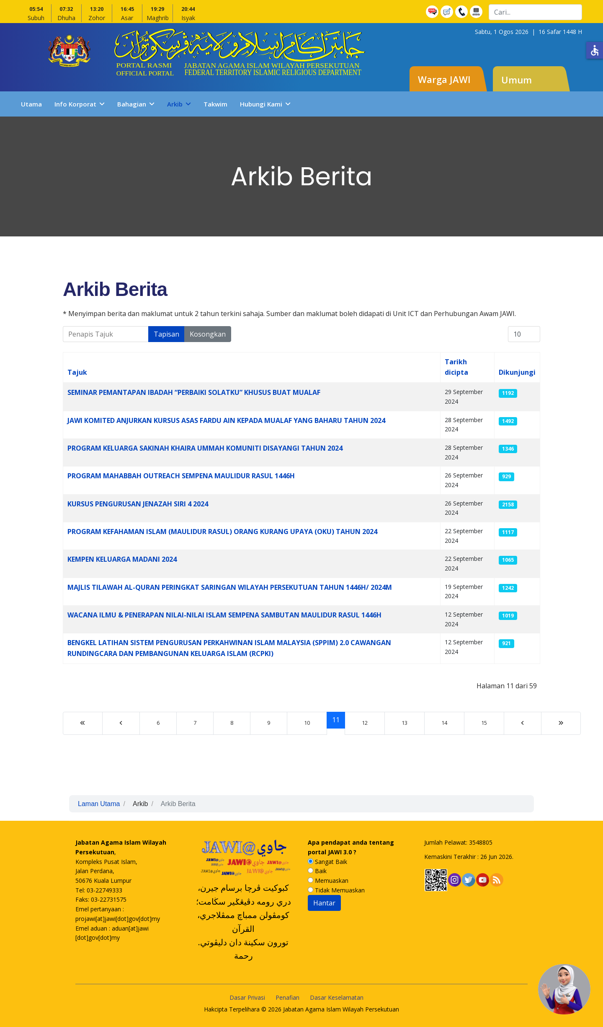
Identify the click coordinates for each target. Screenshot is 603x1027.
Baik (317, 871)
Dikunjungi (517, 372)
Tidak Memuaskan (336, 890)
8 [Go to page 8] (231, 722)
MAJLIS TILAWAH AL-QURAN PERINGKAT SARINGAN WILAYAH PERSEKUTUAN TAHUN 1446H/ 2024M (229, 587)
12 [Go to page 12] (365, 722)
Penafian (287, 997)
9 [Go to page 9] (268, 722)
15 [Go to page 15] (484, 722)
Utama (31, 104)
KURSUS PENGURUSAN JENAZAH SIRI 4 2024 (137, 503)
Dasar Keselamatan (336, 997)
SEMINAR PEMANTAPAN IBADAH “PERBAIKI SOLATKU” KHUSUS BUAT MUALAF (193, 392)
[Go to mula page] (83, 723)
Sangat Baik (327, 862)
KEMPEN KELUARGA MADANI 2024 (122, 559)
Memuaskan (328, 880)
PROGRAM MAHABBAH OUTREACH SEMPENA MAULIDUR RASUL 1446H (181, 475)
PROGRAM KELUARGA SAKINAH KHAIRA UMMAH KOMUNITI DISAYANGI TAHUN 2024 (205, 448)
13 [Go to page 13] (404, 722)
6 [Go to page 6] (158, 722)
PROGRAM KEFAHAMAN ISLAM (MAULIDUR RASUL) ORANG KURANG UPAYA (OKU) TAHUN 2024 (222, 531)
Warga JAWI (444, 79)
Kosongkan (208, 334)
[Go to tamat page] (561, 723)
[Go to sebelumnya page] (121, 723)
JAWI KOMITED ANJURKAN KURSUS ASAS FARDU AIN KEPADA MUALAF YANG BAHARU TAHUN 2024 (226, 420)
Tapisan (166, 334)
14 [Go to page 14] (444, 722)
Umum (516, 79)
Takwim (215, 104)
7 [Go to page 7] (194, 722)
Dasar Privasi (247, 997)
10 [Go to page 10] (307, 722)
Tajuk (77, 372)
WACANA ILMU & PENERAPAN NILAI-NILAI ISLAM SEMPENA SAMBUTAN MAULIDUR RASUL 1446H (224, 615)
